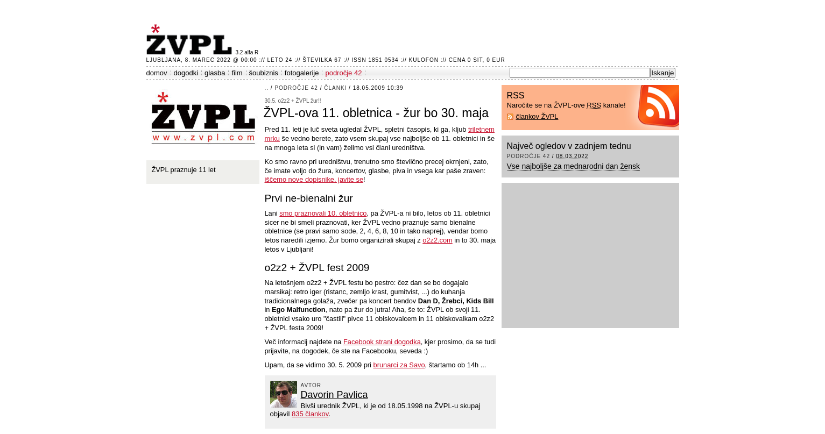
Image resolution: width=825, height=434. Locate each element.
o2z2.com (437, 240)
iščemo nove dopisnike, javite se (314, 179)
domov (156, 73)
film (236, 73)
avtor (311, 385)
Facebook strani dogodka (382, 342)
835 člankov (310, 414)
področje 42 (343, 73)
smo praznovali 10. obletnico (322, 213)
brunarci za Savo (399, 365)
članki (335, 88)
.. (267, 88)
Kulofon (424, 60)
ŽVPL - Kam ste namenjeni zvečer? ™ (191, 39)
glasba (215, 73)
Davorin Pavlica (334, 394)
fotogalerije (302, 73)
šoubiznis (263, 73)
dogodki (186, 73)
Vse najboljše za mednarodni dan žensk (573, 166)
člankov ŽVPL (537, 116)
